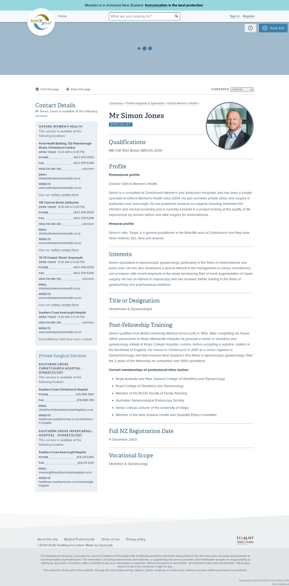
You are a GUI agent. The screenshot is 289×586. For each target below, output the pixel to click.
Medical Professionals (79, 539)
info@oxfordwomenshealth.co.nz (59, 178)
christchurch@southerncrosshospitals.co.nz (66, 410)
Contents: (220, 89)
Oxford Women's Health (182, 103)
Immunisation (156, 5)
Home (62, 16)
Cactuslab (106, 545)
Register (249, 16)
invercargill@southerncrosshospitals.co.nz (65, 472)
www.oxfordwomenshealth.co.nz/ (60, 188)
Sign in (235, 16)
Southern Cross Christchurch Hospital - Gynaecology (61, 368)
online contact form (65, 195)
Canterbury (116, 103)
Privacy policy (135, 539)
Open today (48, 152)
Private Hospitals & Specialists (145, 103)
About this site (47, 539)
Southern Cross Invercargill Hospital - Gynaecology (66, 433)
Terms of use (110, 539)
